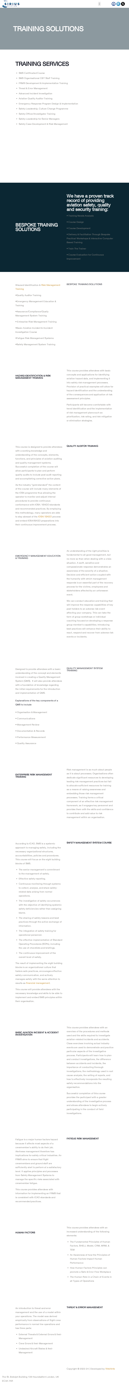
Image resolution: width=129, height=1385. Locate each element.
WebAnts (110, 1368)
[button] (99, 4)
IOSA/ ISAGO (45, 516)
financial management (38, 983)
